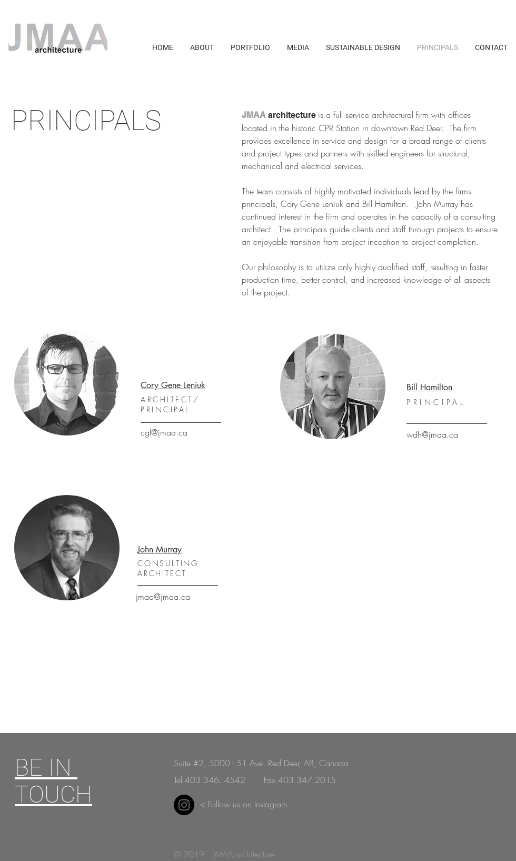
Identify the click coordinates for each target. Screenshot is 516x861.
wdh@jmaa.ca (432, 434)
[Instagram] (184, 805)
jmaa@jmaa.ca (163, 596)
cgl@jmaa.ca (164, 432)
